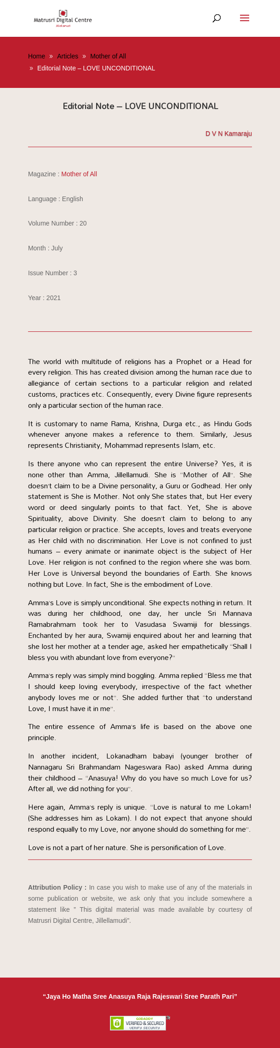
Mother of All (79, 174)
